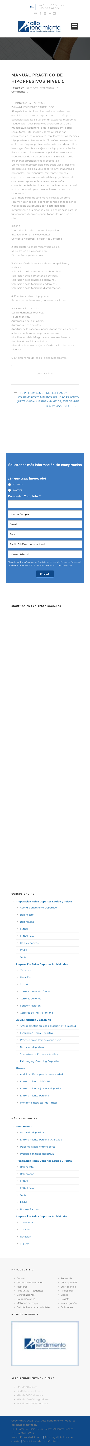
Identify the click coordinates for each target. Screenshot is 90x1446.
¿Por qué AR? (69, 1282)
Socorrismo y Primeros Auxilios (39, 1054)
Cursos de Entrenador (30, 1282)
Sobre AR (66, 1278)
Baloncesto (27, 914)
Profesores (67, 1290)
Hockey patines (29, 943)
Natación (25, 977)
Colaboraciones (26, 1298)
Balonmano (27, 921)
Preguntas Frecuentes (30, 1290)
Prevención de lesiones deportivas (40, 1040)
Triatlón (24, 984)
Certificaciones (26, 1294)
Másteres (22, 1286)
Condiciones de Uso (47, 562)
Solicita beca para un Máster (34, 1307)
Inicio (14, 1437)
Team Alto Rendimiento (40, 87)
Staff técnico (68, 1286)
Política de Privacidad (70, 562)
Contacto (53, 1441)
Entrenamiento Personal (35, 1095)
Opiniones (67, 1307)
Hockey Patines (29, 1209)
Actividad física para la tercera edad (41, 1074)
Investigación (69, 1303)
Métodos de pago (27, 1303)
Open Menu (74, 26)
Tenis (23, 957)
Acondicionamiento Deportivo (38, 907)
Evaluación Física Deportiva (37, 1032)
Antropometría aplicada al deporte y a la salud (48, 1025)
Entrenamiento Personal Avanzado (41, 1139)
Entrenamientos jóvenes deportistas (42, 1088)
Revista (65, 1298)
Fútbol (24, 928)
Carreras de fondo (30, 998)
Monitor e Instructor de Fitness (39, 1102)
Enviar (45, 574)
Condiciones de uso (34, 1441)
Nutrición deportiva (32, 1047)
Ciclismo (25, 970)
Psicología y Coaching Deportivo (40, 1061)
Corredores (27, 1222)
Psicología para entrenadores (37, 1146)
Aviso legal (51, 1437)
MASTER (17, 490)
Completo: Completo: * (24, 496)
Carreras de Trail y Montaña (36, 1012)
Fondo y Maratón (30, 1005)
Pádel (23, 950)
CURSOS (18, 484)
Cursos (21, 1278)
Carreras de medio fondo (35, 991)
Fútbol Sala (27, 935)
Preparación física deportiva (37, 1153)
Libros (64, 1294)
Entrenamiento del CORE (35, 1081)
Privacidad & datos (31, 1437)
